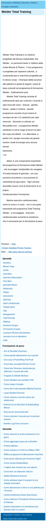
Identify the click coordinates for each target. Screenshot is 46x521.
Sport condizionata (11, 303)
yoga (5, 340)
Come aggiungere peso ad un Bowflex (20, 441)
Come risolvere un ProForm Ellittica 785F (22, 450)
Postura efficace (11, 446)
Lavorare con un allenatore (14, 336)
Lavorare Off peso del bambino (16, 333)
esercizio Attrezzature (12, 277)
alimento (25, 3)
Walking (6, 322)
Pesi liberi (7, 281)
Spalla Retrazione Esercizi (15, 476)
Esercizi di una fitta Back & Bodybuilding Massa (21, 406)
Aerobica (7, 263)
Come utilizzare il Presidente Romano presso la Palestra (23, 500)
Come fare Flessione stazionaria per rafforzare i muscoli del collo (19, 369)
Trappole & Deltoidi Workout (16, 376)
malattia (16, 3)
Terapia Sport (9, 307)
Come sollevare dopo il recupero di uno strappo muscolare (21, 481)
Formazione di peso (11, 329)
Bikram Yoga (8, 266)
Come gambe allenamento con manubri (21, 355)
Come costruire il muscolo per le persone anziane (21, 417)
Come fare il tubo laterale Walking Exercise (22, 389)
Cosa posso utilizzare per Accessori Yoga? (22, 459)
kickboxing (7, 289)
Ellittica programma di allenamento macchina (23, 454)
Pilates (6, 292)
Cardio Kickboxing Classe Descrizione (20, 495)
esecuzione (8, 296)
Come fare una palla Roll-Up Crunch (19, 364)
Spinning (7, 300)
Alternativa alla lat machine (20, 252)
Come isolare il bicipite (13, 384)
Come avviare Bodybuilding (16, 463)
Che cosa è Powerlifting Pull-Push (18, 360)
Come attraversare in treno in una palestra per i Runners (24, 489)
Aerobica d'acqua (10, 325)
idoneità (13, 7)
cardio (5, 270)
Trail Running (9, 318)
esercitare (7, 274)
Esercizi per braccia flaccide (16, 412)
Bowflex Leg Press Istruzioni (16, 424)
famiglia (5, 7)
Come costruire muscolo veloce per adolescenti (19, 398)
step (5, 311)
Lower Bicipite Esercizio (14, 393)
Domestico (7, 3)
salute (33, 3)
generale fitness (10, 285)
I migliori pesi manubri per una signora (20, 467)
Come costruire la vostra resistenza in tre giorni (21, 435)
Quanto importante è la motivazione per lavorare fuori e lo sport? (21, 508)
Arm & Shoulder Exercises (15, 351)
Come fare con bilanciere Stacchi (18, 472)
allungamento (9, 314)
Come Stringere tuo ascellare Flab (19, 380)
